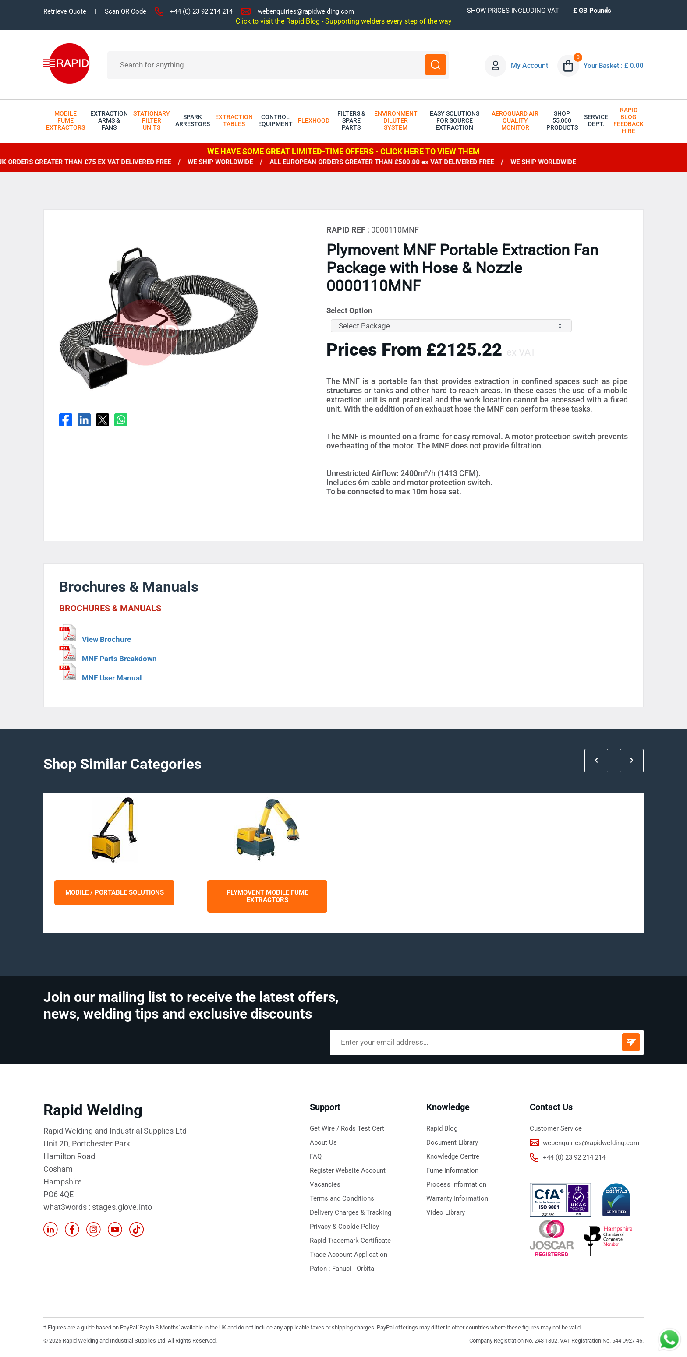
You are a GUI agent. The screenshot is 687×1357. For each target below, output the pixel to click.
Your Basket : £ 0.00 (612, 65)
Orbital (366, 1268)
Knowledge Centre (452, 1156)
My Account (527, 65)
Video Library (445, 1212)
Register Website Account (348, 1170)
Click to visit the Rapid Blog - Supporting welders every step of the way (343, 21)
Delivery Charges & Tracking (350, 1212)
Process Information (456, 1184)
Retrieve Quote (64, 11)
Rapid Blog (441, 1128)
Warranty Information (457, 1198)
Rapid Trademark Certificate (350, 1240)
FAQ (316, 1156)
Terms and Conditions (342, 1198)
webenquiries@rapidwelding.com (306, 11)
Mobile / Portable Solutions (114, 892)
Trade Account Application (348, 1254)
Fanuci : (344, 1268)
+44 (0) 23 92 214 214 (201, 11)
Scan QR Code (125, 11)
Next (631, 756)
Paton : (321, 1268)
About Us (323, 1142)
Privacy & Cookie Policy (344, 1226)
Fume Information (452, 1170)
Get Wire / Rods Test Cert (347, 1128)
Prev (593, 756)
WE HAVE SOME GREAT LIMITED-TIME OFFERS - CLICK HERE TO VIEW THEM (343, 151)
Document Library (452, 1142)
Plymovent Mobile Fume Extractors (267, 896)
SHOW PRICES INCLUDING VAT (513, 10)
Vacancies (325, 1184)
